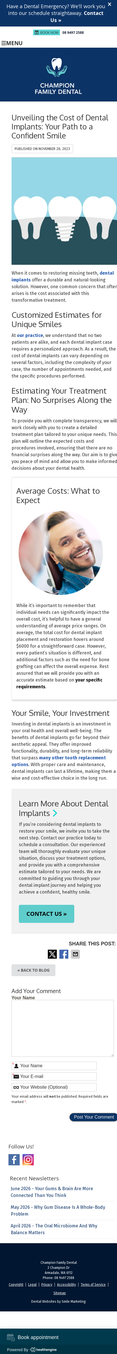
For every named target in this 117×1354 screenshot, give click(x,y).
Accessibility (66, 1285)
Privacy (46, 1285)
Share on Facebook (64, 954)
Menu (11, 42)
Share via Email (76, 954)
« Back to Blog (33, 970)
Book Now (46, 32)
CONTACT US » (46, 914)
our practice (30, 335)
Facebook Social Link (14, 1159)
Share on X (53, 954)
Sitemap (59, 1293)
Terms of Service (93, 1285)
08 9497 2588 (73, 32)
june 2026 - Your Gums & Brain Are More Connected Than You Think (52, 1192)
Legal (32, 1285)
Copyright (16, 1285)
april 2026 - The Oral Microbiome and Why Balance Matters (54, 1229)
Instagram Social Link (28, 1159)
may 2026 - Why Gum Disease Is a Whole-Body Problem (58, 1211)
